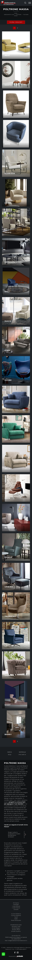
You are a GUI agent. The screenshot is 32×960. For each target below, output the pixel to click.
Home (15, 13)
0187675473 (17, 939)
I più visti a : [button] (22, 754)
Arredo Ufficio (16, 929)
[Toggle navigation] (29, 3)
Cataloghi (16, 904)
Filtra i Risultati (16, 22)
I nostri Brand (16, 906)
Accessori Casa (16, 926)
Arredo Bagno (16, 928)
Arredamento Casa (9, 14)
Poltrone (18, 14)
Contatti (16, 909)
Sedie (16, 918)
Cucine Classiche (16, 915)
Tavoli (16, 917)
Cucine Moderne (16, 913)
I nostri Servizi (16, 907)
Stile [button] (9, 754)
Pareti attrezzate (16, 920)
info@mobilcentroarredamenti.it (17, 940)
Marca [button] (9, 752)
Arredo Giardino (16, 931)
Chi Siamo (16, 903)
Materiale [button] (22, 752)
